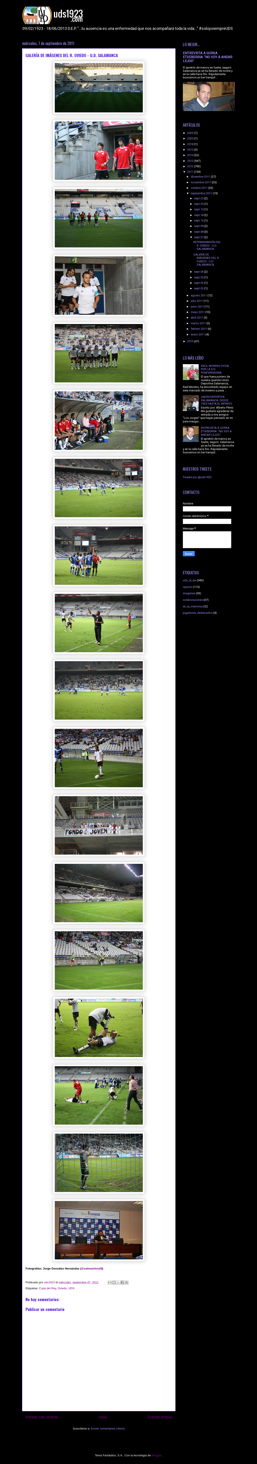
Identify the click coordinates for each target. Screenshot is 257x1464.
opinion (188, 587)
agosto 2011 (199, 295)
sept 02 (199, 288)
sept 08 (199, 231)
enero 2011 (198, 334)
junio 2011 (197, 306)
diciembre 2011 (201, 176)
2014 (190, 155)
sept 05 (199, 277)
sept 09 (199, 226)
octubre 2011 (199, 187)
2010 (190, 341)
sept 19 (199, 209)
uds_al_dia (189, 580)
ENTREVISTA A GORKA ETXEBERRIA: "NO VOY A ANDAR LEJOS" (207, 57)
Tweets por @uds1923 (197, 477)
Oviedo (62, 1288)
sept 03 (199, 283)
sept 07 (199, 237)
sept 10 (199, 220)
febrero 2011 (199, 328)
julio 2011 (197, 301)
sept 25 (199, 198)
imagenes (189, 593)
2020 (190, 138)
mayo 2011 (198, 312)
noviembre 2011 (201, 182)
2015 (190, 149)
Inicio (103, 1417)
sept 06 (199, 271)
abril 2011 (197, 317)
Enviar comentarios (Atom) (108, 1428)
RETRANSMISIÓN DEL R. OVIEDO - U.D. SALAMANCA (207, 245)
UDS (71, 1288)
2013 (190, 160)
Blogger (156, 1455)
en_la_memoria (192, 606)
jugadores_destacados (198, 612)
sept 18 (199, 215)
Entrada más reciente (42, 1417)
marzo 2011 (198, 323)
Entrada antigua (160, 1417)
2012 (190, 166)
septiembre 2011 (202, 193)
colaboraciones (193, 599)
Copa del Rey (47, 1288)
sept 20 (199, 203)
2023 (190, 133)
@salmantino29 (91, 1268)
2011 (190, 171)
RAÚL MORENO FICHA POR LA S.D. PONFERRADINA (215, 369)
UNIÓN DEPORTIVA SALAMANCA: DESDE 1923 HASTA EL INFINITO (216, 400)
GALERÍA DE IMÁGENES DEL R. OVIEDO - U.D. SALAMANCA (206, 260)
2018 (190, 144)
